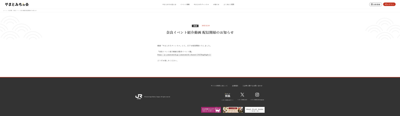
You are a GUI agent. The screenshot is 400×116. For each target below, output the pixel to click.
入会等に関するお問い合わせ (252, 86)
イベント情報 (185, 4)
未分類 (10, 10)
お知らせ (216, 4)
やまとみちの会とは (169, 4)
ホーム (5, 10)
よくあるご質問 (228, 4)
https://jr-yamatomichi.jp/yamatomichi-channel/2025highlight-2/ (184, 54)
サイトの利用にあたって (219, 86)
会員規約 (235, 86)
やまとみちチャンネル (201, 4)
